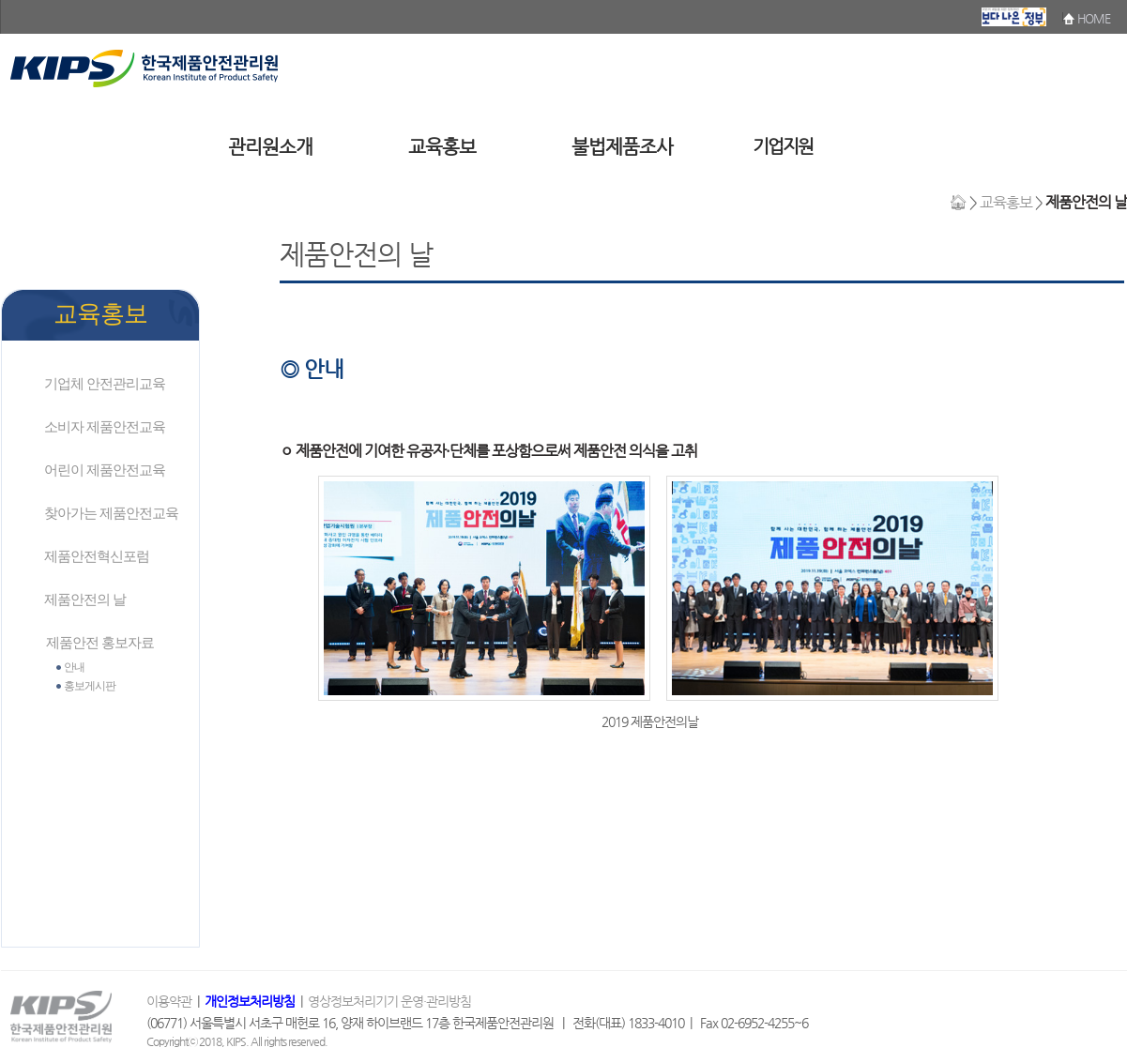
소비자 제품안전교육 (104, 426)
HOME (1093, 18)
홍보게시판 (89, 685)
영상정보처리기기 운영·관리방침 (389, 1001)
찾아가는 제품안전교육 (111, 513)
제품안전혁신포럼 (96, 556)
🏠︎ (958, 202)
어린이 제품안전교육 (104, 470)
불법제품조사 (622, 147)
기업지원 (783, 146)
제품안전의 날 (85, 599)
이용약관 (170, 1001)
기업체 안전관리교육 (104, 383)
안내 (74, 667)
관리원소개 (270, 147)
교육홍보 (442, 147)
